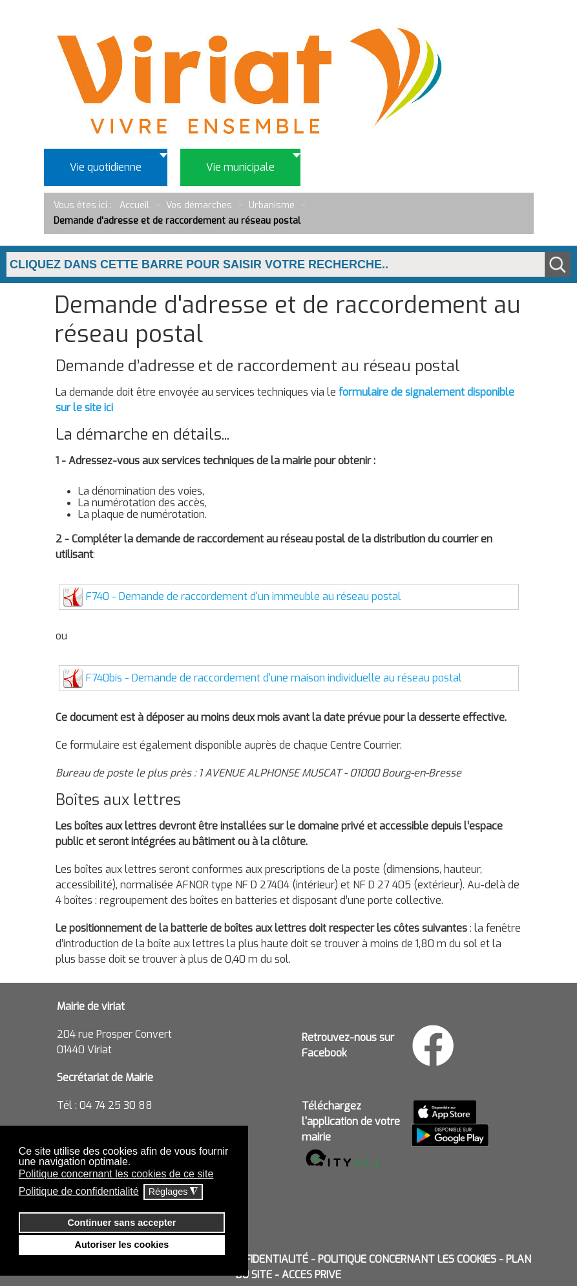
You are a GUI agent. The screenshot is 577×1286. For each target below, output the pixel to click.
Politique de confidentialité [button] (79, 1191)
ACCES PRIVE (311, 1274)
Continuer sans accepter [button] (121, 1222)
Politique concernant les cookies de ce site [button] (116, 1173)
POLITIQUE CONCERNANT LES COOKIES (407, 1259)
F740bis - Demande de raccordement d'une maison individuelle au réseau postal (274, 678)
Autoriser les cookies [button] (122, 1244)
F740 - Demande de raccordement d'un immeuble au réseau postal (243, 596)
